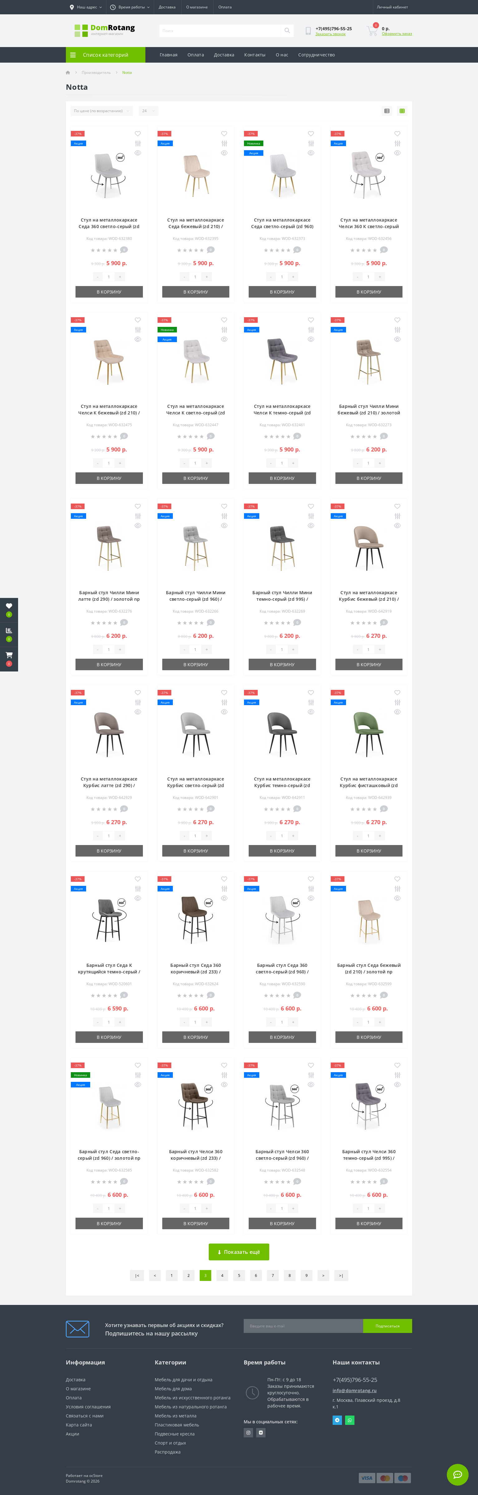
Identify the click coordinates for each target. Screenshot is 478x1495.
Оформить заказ (397, 33)
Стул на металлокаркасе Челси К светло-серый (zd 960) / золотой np (195, 412)
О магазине (197, 7)
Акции (72, 1434)
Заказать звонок (330, 33)
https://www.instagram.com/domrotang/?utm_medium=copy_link (248, 1433)
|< (137, 1275)
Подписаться (388, 1326)
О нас (282, 55)
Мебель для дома (173, 1389)
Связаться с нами (85, 1416)
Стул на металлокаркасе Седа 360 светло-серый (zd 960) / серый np (109, 226)
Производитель (96, 72)
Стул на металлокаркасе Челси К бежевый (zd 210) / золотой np (109, 412)
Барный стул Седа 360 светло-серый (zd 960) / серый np (282, 971)
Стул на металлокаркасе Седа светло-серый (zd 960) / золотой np (282, 226)
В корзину (109, 292)
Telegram (337, 1420)
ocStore (96, 1475)
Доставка (167, 7)
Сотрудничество (316, 55)
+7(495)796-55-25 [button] (355, 1379)
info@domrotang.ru (355, 1390)
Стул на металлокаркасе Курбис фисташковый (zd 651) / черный (369, 785)
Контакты (255, 55)
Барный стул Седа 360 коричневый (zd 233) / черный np (195, 971)
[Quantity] (108, 276)
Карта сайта (79, 1425)
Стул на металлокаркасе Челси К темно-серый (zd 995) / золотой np (282, 412)
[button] (9, 659)
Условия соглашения (88, 1407)
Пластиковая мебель (177, 1425)
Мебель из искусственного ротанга (193, 1398)
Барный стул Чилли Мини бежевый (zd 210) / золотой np (369, 412)
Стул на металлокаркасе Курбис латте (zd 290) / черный (109, 785)
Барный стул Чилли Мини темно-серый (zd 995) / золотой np (282, 599)
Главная (169, 55)
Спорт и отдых (170, 1443)
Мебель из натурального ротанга (191, 1407)
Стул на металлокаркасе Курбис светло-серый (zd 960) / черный (195, 785)
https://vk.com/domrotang (261, 1433)
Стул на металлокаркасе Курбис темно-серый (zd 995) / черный (282, 785)
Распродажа (168, 1452)
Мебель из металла (176, 1416)
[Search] (287, 31)
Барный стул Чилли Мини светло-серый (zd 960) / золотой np (196, 599)
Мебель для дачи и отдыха (183, 1380)
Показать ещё (239, 1252)
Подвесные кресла (175, 1434)
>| (341, 1275)
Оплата (225, 7)
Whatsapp (350, 1420)
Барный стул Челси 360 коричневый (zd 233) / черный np (195, 1158)
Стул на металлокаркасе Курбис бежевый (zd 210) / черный (369, 599)
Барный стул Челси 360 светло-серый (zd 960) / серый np (282, 1158)
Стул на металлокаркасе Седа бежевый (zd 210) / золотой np (195, 226)
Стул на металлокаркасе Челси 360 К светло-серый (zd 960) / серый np (369, 226)
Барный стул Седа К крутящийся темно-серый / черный (109, 971)
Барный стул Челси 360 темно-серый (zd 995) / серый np (369, 1158)
